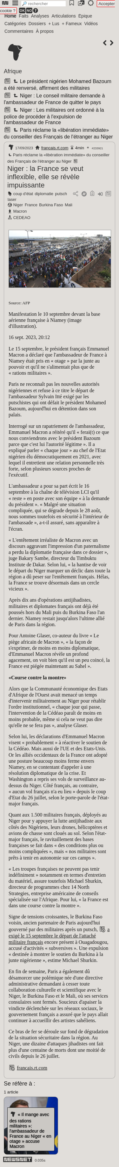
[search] (43, 4)
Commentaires (18, 31)
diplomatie (44, 193)
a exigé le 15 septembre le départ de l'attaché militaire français (59, 935)
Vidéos (91, 23)
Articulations (64, 15)
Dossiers (37, 23)
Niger (18, 204)
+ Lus (53, 23)
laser (12, 199)
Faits (23, 15)
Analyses (40, 15)
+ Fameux (72, 23)
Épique (85, 15)
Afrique (13, 71)
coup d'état (23, 193)
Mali (68, 204)
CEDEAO (21, 217)
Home (10, 15)
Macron (20, 211)
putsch (61, 193)
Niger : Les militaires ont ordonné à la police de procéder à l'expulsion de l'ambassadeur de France (54, 116)
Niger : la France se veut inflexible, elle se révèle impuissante (45, 177)
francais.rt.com (54, 147)
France (31, 204)
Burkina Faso (51, 204)
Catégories (15, 23)
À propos (45, 31)
